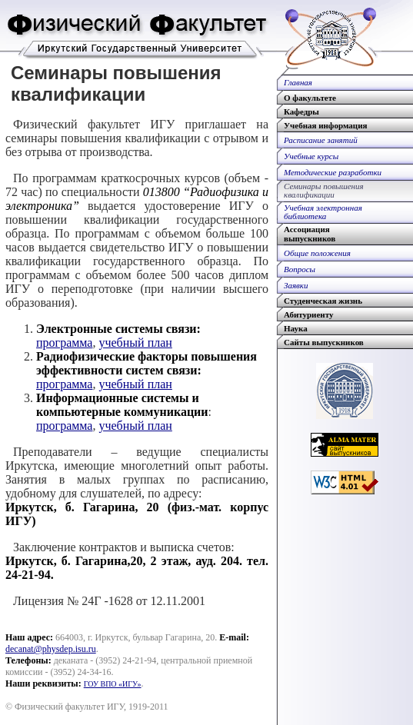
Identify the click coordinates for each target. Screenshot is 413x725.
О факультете (310, 97)
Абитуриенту (308, 314)
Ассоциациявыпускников (309, 233)
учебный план (135, 342)
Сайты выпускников (324, 342)
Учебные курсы (311, 156)
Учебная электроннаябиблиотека (323, 212)
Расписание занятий (321, 140)
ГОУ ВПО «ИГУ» (113, 684)
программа (64, 342)
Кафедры (301, 111)
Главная (298, 82)
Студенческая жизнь (323, 300)
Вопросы (299, 269)
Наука (296, 328)
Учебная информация (325, 125)
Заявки (296, 285)
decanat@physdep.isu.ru (50, 649)
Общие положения (317, 253)
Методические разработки (332, 172)
